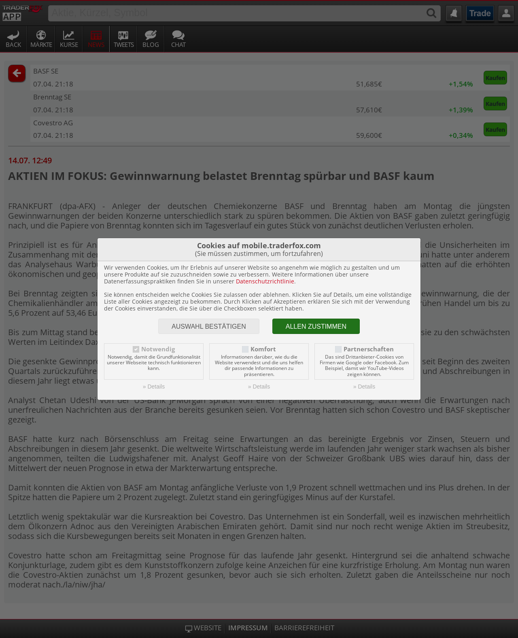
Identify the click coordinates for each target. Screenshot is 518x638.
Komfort (263, 349)
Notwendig (158, 349)
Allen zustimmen (316, 326)
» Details (154, 386)
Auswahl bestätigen (209, 326)
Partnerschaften (369, 349)
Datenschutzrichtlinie (265, 281)
